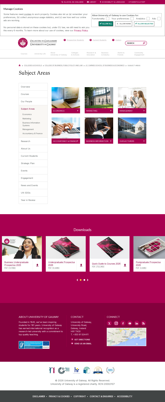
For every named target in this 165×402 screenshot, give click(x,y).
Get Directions (82, 339)
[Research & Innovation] (92, 54)
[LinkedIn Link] (136, 323)
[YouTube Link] (129, 323)
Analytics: (140, 18)
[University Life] (40, 54)
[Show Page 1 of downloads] (80, 279)
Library (93, 2)
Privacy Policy (81, 30)
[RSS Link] (143, 323)
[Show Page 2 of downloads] (84, 279)
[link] (52, 370)
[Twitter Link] (109, 323)
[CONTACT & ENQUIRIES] (103, 396)
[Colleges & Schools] (77, 54)
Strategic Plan (28, 163)
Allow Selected (145, 24)
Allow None (125, 24)
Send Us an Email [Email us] (83, 343)
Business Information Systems (31, 124)
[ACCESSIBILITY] (124, 396)
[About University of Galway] (58, 54)
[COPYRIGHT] (81, 396)
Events (24, 170)
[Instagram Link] (116, 323)
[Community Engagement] (139, 54)
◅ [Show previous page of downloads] (77, 280)
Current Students (29, 156)
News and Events (29, 185)
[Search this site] (144, 43)
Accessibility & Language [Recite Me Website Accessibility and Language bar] (112, 2)
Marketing (27, 118)
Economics (27, 114)
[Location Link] (126, 344)
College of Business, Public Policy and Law (64, 65)
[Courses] (25, 54)
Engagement (27, 178)
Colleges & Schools (33, 65)
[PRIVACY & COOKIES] (61, 396)
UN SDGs (25, 192)
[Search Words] (136, 43)
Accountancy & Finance (33, 133)
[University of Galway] (37, 43)
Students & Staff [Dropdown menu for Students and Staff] (137, 2)
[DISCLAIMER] (40, 396)
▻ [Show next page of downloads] (88, 280)
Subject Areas (28, 109)
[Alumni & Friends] (124, 54)
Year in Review (28, 200)
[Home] (19, 65)
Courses (25, 94)
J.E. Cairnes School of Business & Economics (105, 65)
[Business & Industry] (107, 54)
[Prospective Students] (73, 40)
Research (25, 141)
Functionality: (98, 18)
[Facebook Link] (123, 323)
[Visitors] (117, 40)
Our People (26, 101)
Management (28, 129)
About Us (25, 148)
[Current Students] (98, 40)
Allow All (107, 24)
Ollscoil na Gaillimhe (73, 2)
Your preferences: (120, 18)
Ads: (154, 18)
